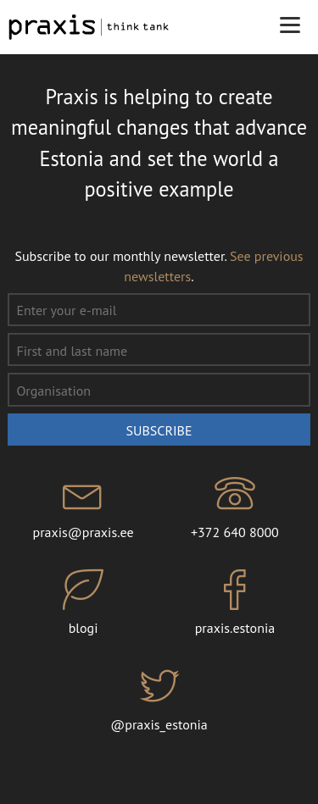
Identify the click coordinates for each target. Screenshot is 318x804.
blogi (83, 603)
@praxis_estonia (159, 699)
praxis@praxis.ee (83, 507)
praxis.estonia (235, 603)
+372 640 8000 (235, 507)
